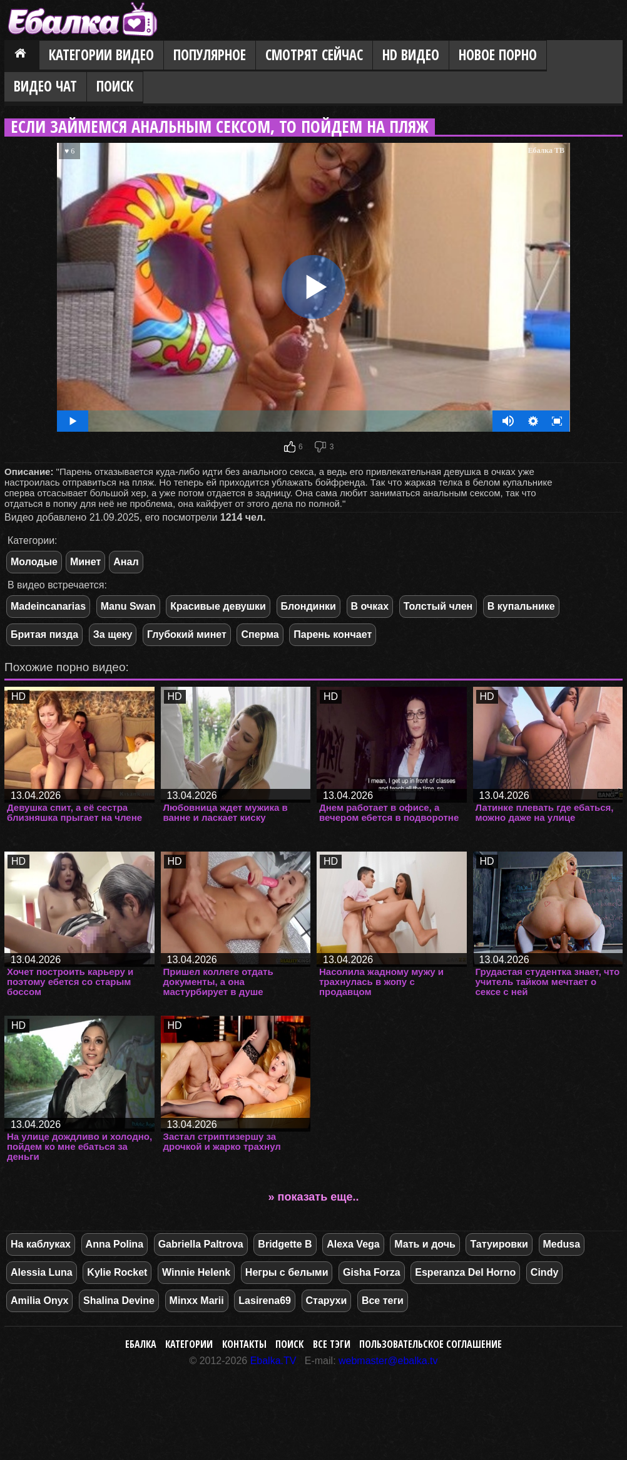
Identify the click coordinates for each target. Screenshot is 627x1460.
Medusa (562, 1244)
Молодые (34, 561)
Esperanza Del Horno (465, 1272)
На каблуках (41, 1244)
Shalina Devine (119, 1300)
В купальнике (521, 606)
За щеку (113, 634)
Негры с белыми (287, 1272)
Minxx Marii (197, 1300)
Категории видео (101, 55)
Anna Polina (114, 1244)
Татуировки (499, 1244)
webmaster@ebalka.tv (388, 1360)
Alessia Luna (42, 1272)
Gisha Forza (371, 1272)
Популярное (209, 55)
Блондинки (308, 606)
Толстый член (438, 606)
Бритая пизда (44, 634)
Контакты (244, 1344)
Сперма (259, 634)
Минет (85, 561)
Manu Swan (128, 606)
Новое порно (498, 55)
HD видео (410, 55)
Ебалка (140, 1344)
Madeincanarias (48, 606)
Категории (189, 1344)
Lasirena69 (264, 1300)
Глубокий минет (187, 634)
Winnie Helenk (196, 1272)
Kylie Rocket (117, 1272)
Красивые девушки (218, 606)
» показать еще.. (313, 1197)
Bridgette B (285, 1244)
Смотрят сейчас (314, 55)
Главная (21, 55)
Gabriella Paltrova (200, 1244)
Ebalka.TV (273, 1360)
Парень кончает (332, 634)
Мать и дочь (424, 1244)
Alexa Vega (353, 1244)
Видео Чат (45, 86)
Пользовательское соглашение (430, 1344)
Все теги (383, 1300)
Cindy (544, 1272)
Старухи (326, 1300)
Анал (125, 561)
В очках (370, 606)
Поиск (114, 86)
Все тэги (331, 1344)
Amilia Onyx (39, 1300)
